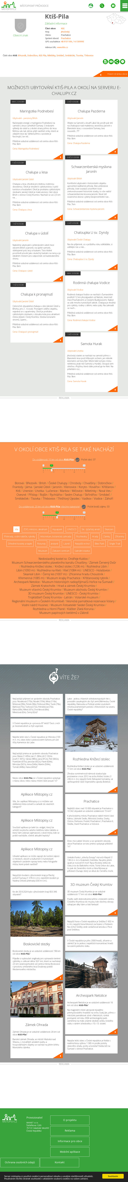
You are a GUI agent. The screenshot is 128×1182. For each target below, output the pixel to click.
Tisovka (79, 55)
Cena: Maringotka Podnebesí (26, 148)
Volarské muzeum (86, 597)
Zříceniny (119, 536)
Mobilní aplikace (70, 1151)
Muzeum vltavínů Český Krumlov (40, 590)
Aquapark (57, 529)
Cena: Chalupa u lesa (22, 209)
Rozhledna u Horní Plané (49, 609)
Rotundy (41, 543)
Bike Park (99, 543)
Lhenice (28, 491)
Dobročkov (32, 55)
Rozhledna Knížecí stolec (36, 566)
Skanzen (109, 529)
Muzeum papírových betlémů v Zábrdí (64, 613)
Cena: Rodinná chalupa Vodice (81, 320)
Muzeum (42, 550)
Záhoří (109, 498)
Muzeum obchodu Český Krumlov (85, 590)
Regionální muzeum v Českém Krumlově (38, 601)
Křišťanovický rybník (95, 578)
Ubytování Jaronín (21, 240)
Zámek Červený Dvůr (102, 562)
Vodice (98, 498)
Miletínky (51, 55)
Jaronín (57, 487)
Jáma (28, 487)
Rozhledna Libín (97, 566)
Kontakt (60, 1162)
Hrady (95, 536)
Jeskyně (54, 543)
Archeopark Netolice (27, 582)
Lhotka (39, 491)
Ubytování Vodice (75, 289)
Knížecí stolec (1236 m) (69, 566)
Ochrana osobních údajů (20, 1162)
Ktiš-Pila (57, 16)
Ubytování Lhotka (75, 350)
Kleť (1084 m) (72, 570)
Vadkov (86, 498)
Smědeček (70, 55)
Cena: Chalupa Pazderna (78, 143)
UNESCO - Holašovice (96, 570)
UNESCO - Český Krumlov (82, 593)
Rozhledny (81, 536)
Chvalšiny (89, 483)
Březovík (22, 55)
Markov (64, 491)
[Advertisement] (64, 421)
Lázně (66, 543)
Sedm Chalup (73, 495)
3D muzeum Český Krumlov (46, 593)
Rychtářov (56, 495)
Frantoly (18, 487)
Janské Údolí (42, 487)
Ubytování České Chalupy (78, 239)
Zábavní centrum (60, 550)
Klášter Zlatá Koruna (80, 609)
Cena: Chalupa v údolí (22, 270)
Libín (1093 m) (25, 570)
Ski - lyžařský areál (91, 529)
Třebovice (88, 55)
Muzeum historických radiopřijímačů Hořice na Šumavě (77, 582)
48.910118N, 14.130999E (72, 41)
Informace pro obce (70, 1141)
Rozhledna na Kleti (49, 570)
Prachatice (66, 38)
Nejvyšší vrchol (82, 543)
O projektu (70, 1120)
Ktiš (62, 28)
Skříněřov (91, 495)
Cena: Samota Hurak (76, 381)
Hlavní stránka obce (117, 73)
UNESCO (71, 529)
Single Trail (114, 543)
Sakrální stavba (82, 550)
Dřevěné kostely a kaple (20, 543)
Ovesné (21, 495)
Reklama (70, 1130)
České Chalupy (58, 483)
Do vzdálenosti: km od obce (53, 459)
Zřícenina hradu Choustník (86, 574)
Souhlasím (113, 1176)
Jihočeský (65, 31)
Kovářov (94, 487)
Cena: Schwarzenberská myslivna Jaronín (85, 209)
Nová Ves (105, 491)
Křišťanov (108, 487)
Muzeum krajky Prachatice (63, 578)
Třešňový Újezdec (68, 498)
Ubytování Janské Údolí (23, 179)
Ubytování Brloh (74, 178)
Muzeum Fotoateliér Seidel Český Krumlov (78, 605)
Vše (16, 529)
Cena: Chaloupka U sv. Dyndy (80, 259)
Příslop (33, 495)
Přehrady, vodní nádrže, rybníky (19, 536)
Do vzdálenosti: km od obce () (49, 506)
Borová (19, 483)
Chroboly (75, 483)
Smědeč (60, 55)
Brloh (42, 483)
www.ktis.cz (62, 47)
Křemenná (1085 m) (31, 578)
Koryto (83, 487)
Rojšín (43, 495)
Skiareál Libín (31, 574)
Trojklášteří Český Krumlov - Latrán (50, 597)
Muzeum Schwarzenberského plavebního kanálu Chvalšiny (49, 562)
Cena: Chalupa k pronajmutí (25, 331)
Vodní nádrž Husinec (35, 605)
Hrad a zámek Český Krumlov (76, 586)
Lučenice (52, 491)
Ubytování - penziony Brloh (25, 118)
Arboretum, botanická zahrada (55, 536)
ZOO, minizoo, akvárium (35, 529)
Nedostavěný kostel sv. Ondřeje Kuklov (63, 559)
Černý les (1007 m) (55, 574)
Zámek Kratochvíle (43, 586)
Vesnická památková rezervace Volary (90, 601)
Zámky (106, 536)
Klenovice (70, 487)
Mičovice (77, 491)
